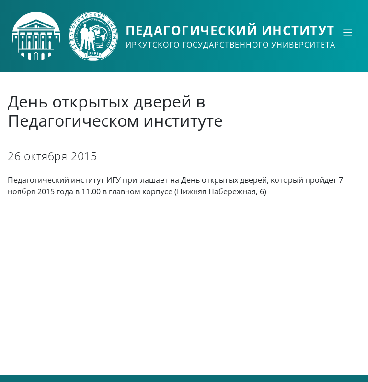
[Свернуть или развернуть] (347, 32)
